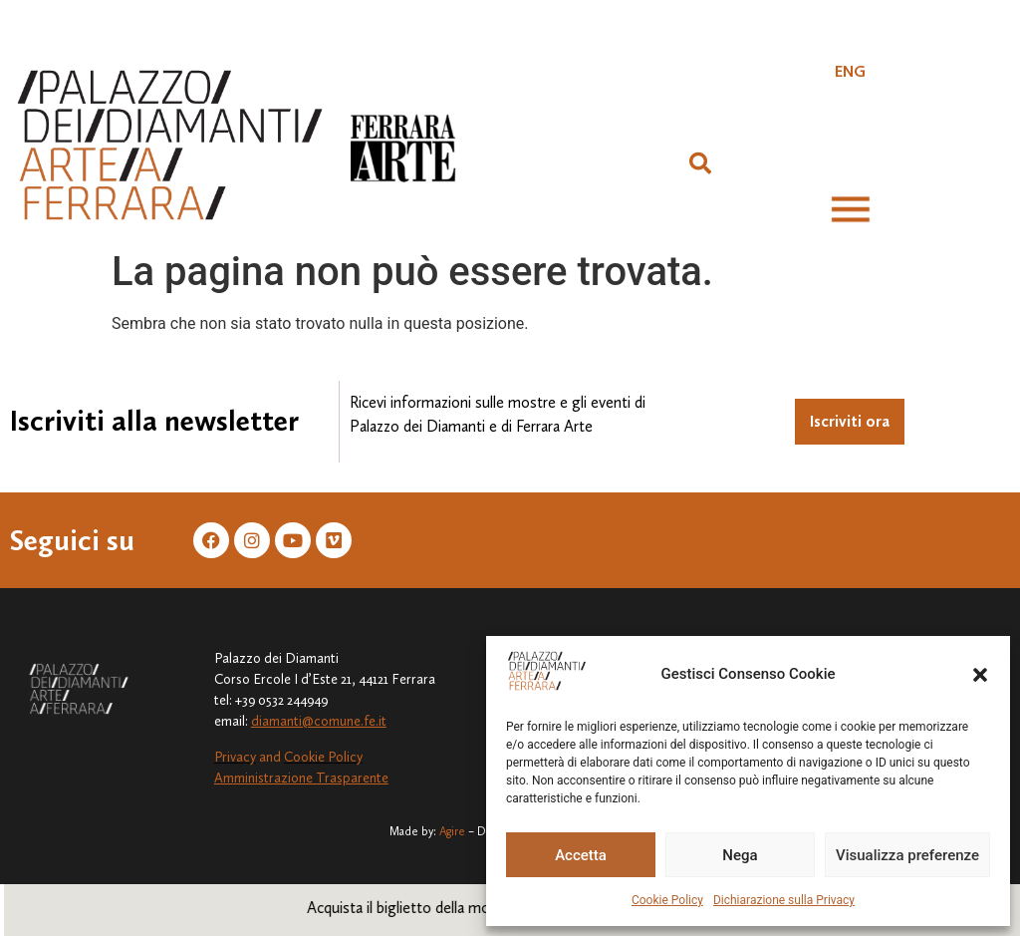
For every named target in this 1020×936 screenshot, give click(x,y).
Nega (739, 855)
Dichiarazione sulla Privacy (784, 900)
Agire (452, 831)
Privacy (235, 757)
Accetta (581, 855)
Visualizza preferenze (907, 855)
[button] (980, 675)
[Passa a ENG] (850, 72)
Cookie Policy (667, 900)
